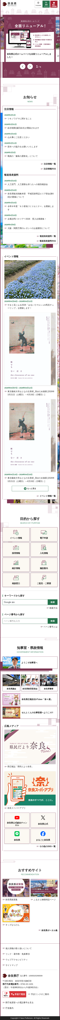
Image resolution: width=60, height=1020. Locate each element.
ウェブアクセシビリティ (17, 960)
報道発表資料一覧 (48, 236)
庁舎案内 (9, 1008)
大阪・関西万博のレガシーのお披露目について (29, 228)
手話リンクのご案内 (40, 994)
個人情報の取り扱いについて (19, 948)
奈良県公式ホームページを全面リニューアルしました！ (29, 55)
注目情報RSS (50, 169)
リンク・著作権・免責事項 (18, 954)
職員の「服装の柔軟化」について (23, 156)
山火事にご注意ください (19, 137)
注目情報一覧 (50, 164)
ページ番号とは (50, 627)
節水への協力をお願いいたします (23, 147)
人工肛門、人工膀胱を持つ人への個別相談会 (28, 184)
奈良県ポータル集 (49, 930)
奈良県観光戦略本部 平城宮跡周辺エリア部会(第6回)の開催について (31, 195)
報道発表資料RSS (48, 241)
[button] (38, 4)
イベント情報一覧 (48, 496)
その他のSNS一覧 (47, 846)
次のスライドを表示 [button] (30, 66)
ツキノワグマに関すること (20, 119)
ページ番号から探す (14, 614)
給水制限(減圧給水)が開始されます (23, 128)
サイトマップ (12, 965)
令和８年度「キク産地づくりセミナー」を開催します (31, 208)
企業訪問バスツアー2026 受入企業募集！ (27, 219)
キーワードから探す (14, 595)
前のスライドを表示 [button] (22, 66)
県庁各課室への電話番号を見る (19, 1002)
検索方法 (53, 608)
